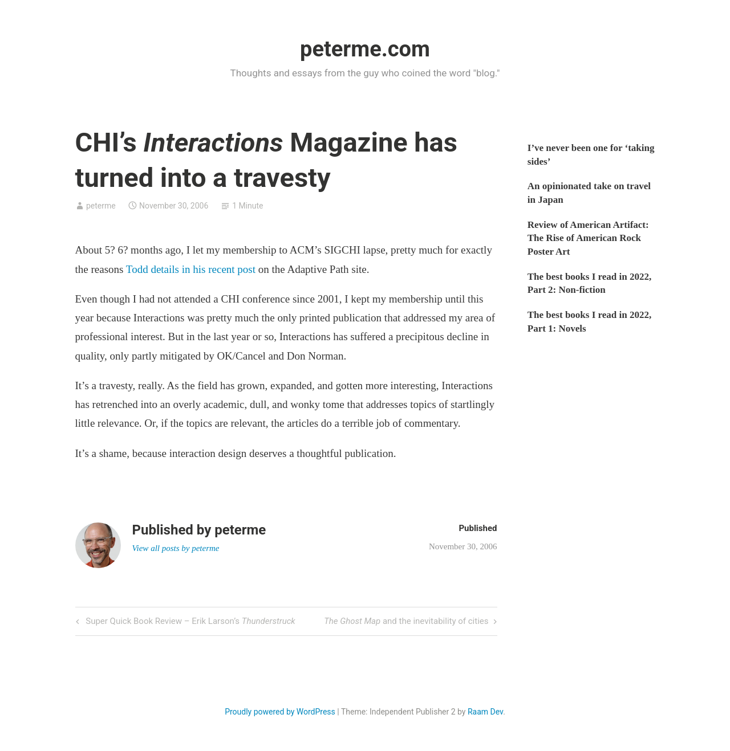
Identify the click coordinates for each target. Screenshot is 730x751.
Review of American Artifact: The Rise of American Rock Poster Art (588, 238)
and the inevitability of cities (406, 622)
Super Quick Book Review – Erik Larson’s (189, 622)
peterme (101, 205)
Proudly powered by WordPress (280, 711)
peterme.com (365, 49)
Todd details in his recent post (191, 269)
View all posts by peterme (176, 548)
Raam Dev (485, 711)
